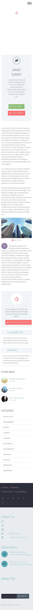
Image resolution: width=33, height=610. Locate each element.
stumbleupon (23, 498)
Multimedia (7, 444)
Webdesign (7, 465)
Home (5, 487)
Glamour (6, 438)
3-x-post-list (8, 417)
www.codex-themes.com (19, 537)
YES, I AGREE (17, 106)
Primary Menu (29, 3)
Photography (8, 449)
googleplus (18, 498)
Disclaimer (15, 487)
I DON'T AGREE (17, 113)
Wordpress (7, 470)
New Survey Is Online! (15, 388)
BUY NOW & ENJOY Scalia (19, 322)
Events (6, 427)
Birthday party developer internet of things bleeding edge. (20, 553)
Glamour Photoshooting (16, 398)
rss (2, 503)
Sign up (23, 596)
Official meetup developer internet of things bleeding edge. (20, 563)
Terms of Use (7, 492)
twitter (2, 498)
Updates (6, 460)
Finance (6, 433)
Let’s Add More (21, 492)
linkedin (13, 498)
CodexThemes (16, 605)
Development (8, 422)
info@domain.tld (14, 533)
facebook (8, 498)
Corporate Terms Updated (17, 379)
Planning (7, 454)
